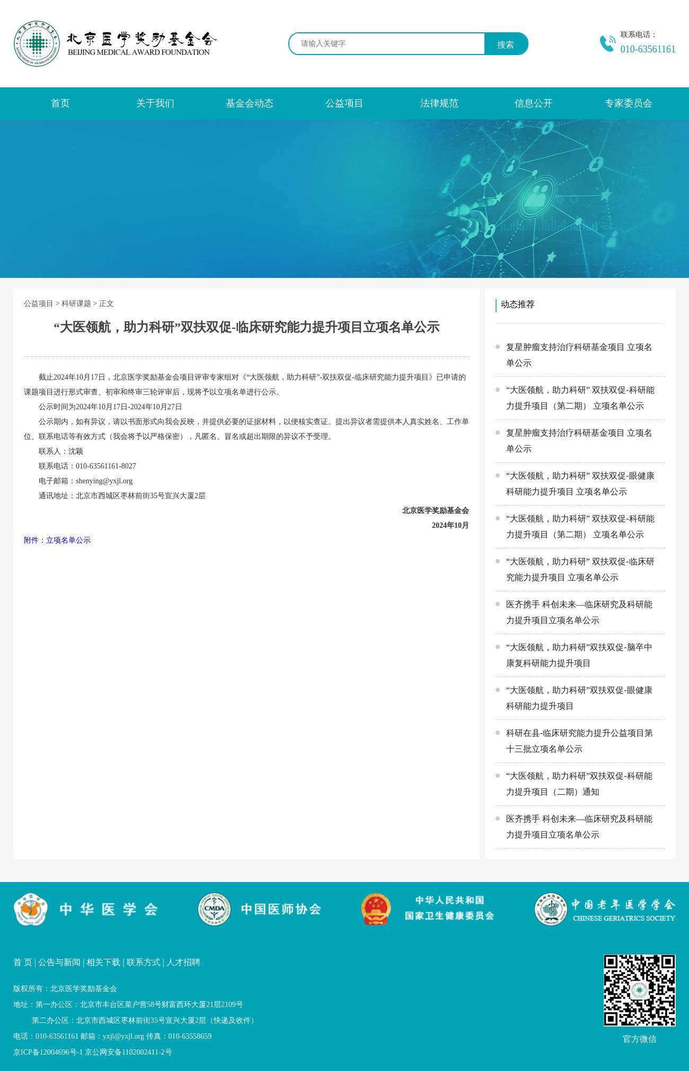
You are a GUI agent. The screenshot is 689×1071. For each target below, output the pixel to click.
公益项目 (344, 103)
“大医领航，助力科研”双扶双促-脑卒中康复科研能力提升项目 (579, 655)
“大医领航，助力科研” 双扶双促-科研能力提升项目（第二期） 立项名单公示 (580, 397)
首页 (60, 103)
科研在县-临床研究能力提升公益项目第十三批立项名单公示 (579, 740)
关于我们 (155, 103)
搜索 (505, 44)
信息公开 (534, 103)
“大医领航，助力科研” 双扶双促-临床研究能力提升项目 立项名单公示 (580, 569)
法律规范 (439, 103)
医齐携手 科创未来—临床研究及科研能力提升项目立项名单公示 (579, 612)
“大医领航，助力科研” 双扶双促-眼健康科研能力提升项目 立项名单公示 (580, 483)
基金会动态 (249, 103)
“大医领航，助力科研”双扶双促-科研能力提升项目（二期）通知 (579, 783)
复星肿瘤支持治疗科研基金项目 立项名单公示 (579, 355)
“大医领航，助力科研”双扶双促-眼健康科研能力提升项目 (579, 698)
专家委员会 (628, 103)
